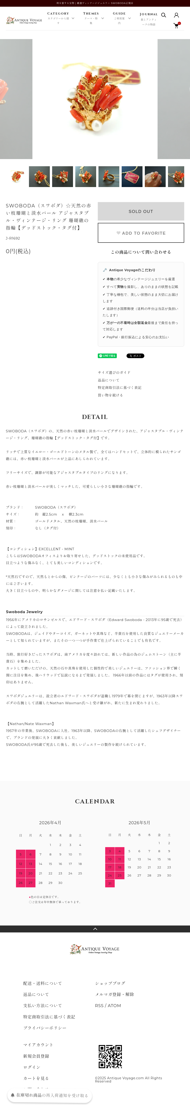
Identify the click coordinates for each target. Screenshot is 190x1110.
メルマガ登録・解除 (114, 994)
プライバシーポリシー (45, 1028)
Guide (119, 18)
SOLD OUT (141, 211)
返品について (109, 380)
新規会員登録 (36, 1056)
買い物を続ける (110, 395)
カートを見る (36, 1078)
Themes (91, 18)
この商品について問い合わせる (141, 252)
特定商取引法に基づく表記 (120, 387)
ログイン (32, 1067)
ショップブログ (110, 983)
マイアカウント (38, 1045)
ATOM (114, 1005)
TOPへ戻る (95, 929)
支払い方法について (42, 1005)
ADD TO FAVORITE (141, 233)
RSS (99, 1005)
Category (58, 18)
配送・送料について (42, 983)
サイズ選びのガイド (114, 372)
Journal (149, 19)
